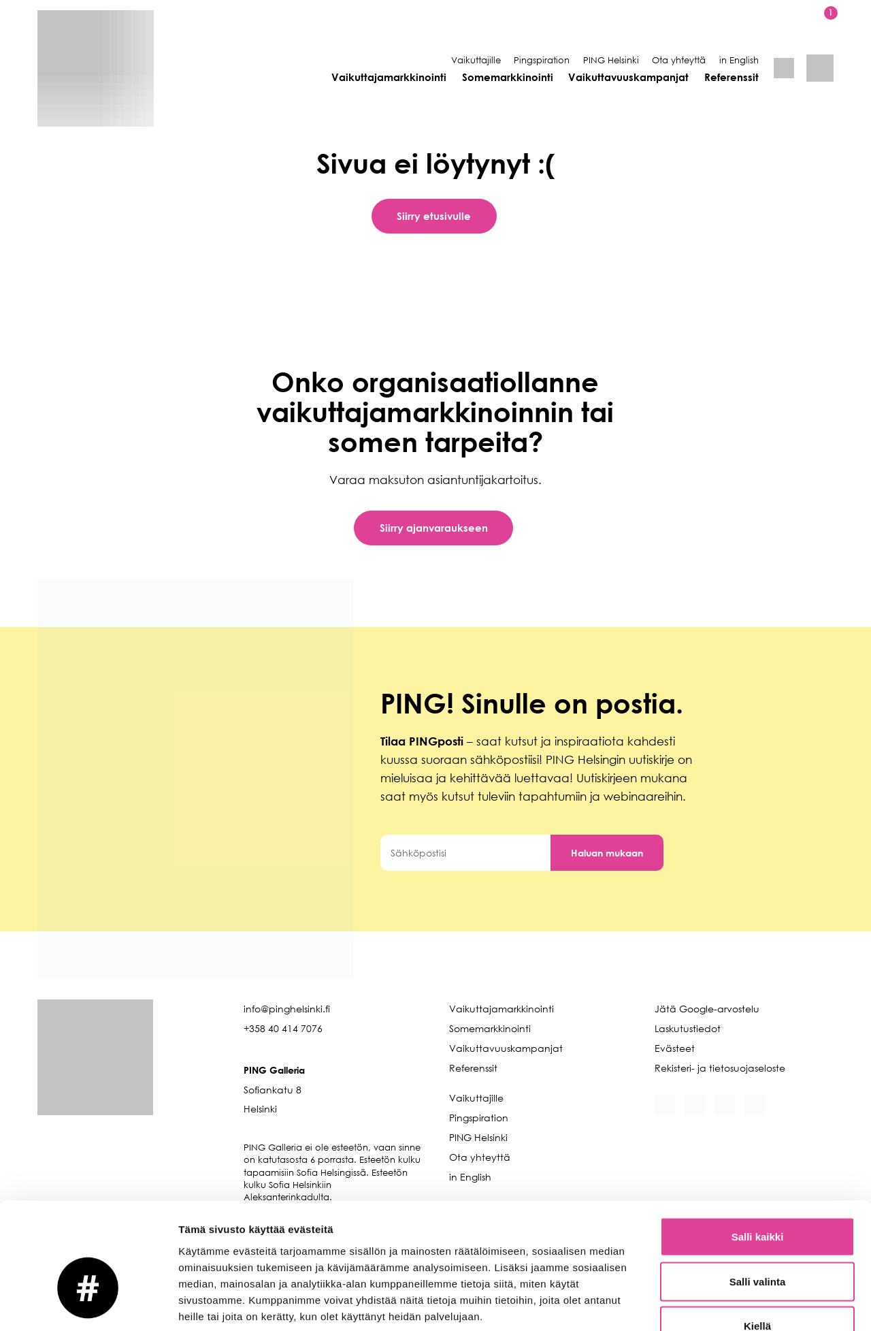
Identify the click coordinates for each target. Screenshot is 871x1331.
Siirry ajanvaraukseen (434, 528)
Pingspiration (542, 59)
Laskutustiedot (688, 1028)
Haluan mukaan (607, 853)
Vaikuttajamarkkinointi (388, 77)
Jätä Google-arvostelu (707, 1008)
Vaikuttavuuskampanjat (628, 77)
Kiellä (757, 1241)
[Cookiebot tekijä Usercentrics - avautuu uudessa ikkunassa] (88, 1304)
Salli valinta (757, 1197)
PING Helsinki (611, 59)
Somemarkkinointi (507, 77)
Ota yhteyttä (679, 59)
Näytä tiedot (727, 1304)
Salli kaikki (758, 1152)
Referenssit (731, 77)
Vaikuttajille (476, 59)
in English (739, 59)
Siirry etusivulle (434, 216)
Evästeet (675, 1048)
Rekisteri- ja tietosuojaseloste (720, 1068)
